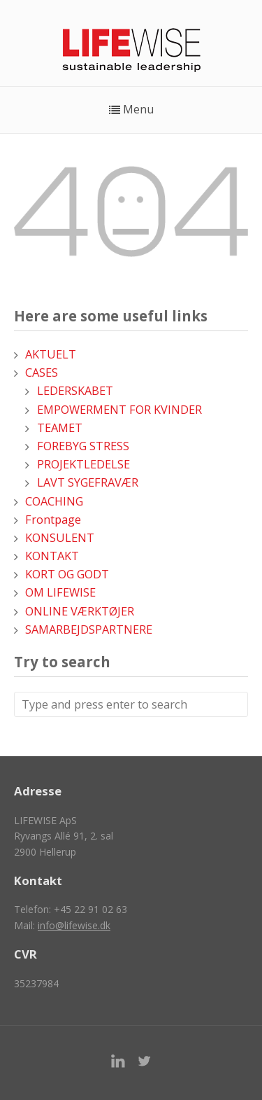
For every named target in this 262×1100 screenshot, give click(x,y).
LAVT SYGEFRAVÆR (87, 482)
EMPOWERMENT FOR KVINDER (119, 409)
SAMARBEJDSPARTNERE (88, 629)
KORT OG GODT (67, 574)
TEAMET (59, 428)
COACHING (54, 501)
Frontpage (53, 519)
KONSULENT (59, 537)
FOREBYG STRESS (83, 446)
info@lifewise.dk (74, 925)
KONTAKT (52, 556)
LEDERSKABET (75, 390)
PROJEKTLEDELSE (83, 464)
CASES (41, 372)
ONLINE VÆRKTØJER (79, 611)
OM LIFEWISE (60, 592)
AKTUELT (50, 354)
